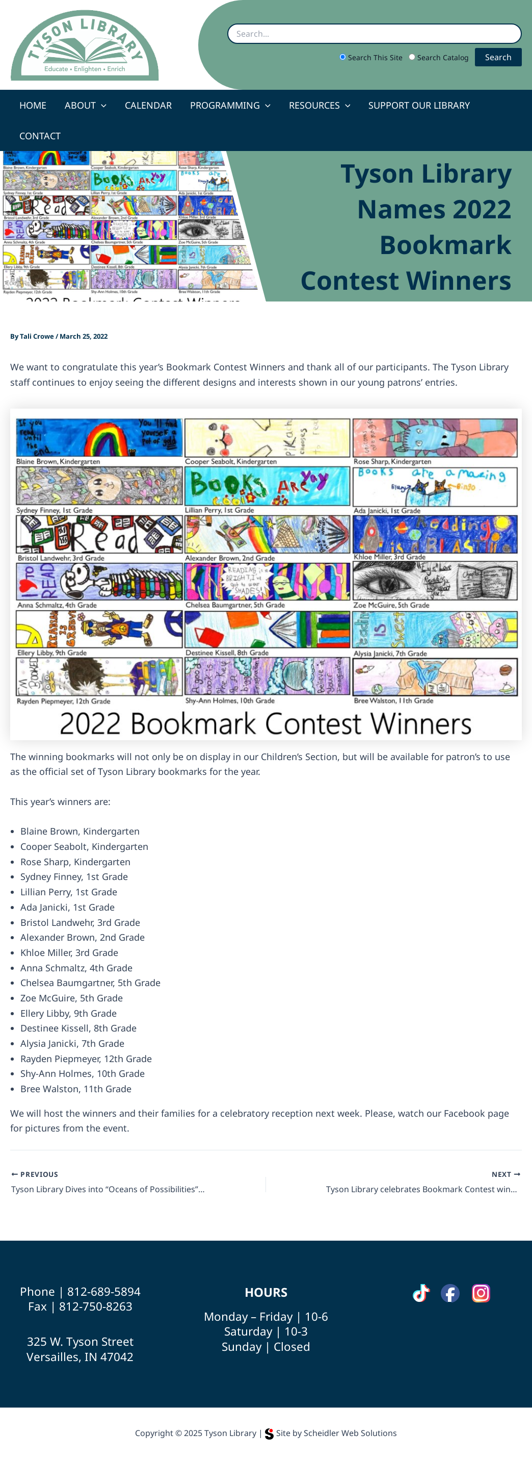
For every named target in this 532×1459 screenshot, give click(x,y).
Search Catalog (440, 57)
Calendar (148, 105)
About (86, 105)
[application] (101, 105)
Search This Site (372, 57)
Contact (40, 136)
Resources (320, 105)
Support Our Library (419, 105)
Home (32, 105)
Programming (230, 105)
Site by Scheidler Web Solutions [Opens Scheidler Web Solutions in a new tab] (331, 1433)
